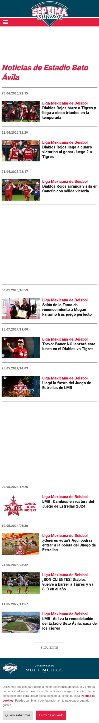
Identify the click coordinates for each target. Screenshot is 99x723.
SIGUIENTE (49, 647)
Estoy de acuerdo (51, 715)
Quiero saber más (17, 715)
